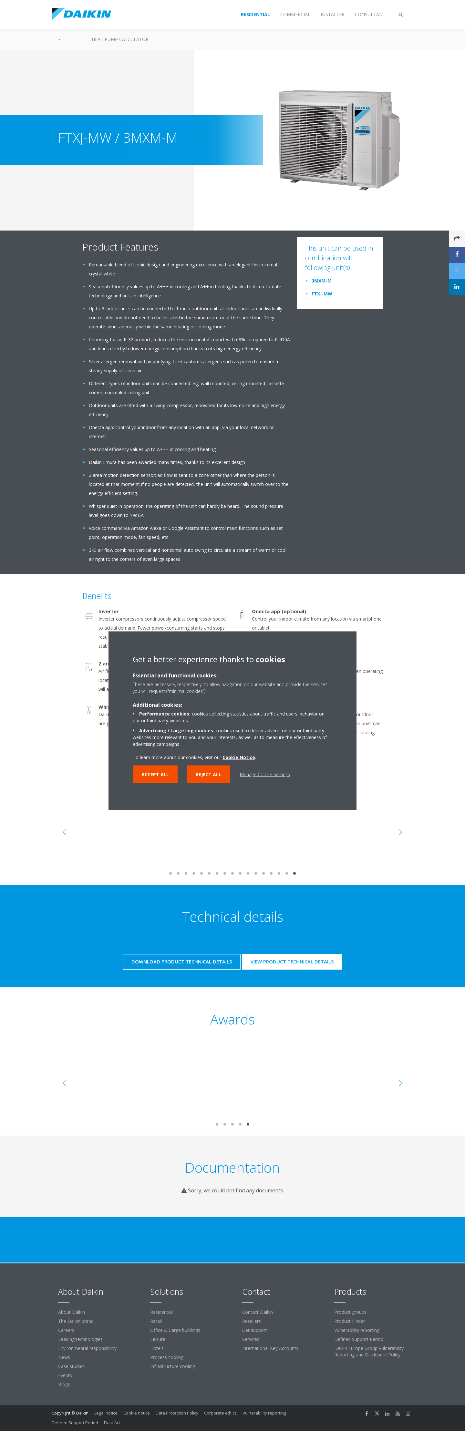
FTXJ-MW (322, 294)
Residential (161, 1312)
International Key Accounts (270, 1348)
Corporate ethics (220, 1413)
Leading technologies (80, 1339)
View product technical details (292, 961)
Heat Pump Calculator (120, 39)
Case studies (71, 1366)
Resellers (251, 1321)
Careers (66, 1330)
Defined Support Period (359, 1339)
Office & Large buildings (175, 1330)
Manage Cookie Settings (265, 774)
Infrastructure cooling (172, 1366)
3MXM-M (322, 281)
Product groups (350, 1312)
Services (250, 1339)
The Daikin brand (76, 1321)
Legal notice (106, 1413)
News (64, 1357)
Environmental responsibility (87, 1348)
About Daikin (71, 1312)
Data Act (112, 1423)
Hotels (157, 1348)
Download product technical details (181, 961)
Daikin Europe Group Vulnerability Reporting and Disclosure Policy (369, 1351)
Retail (156, 1321)
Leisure (157, 1339)
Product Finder (349, 1321)
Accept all (155, 774)
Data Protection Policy (177, 1413)
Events (65, 1375)
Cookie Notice (238, 757)
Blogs (64, 1384)
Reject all (208, 774)
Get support (254, 1330)
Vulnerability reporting (356, 1330)
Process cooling (166, 1357)
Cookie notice (136, 1413)
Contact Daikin (257, 1312)
